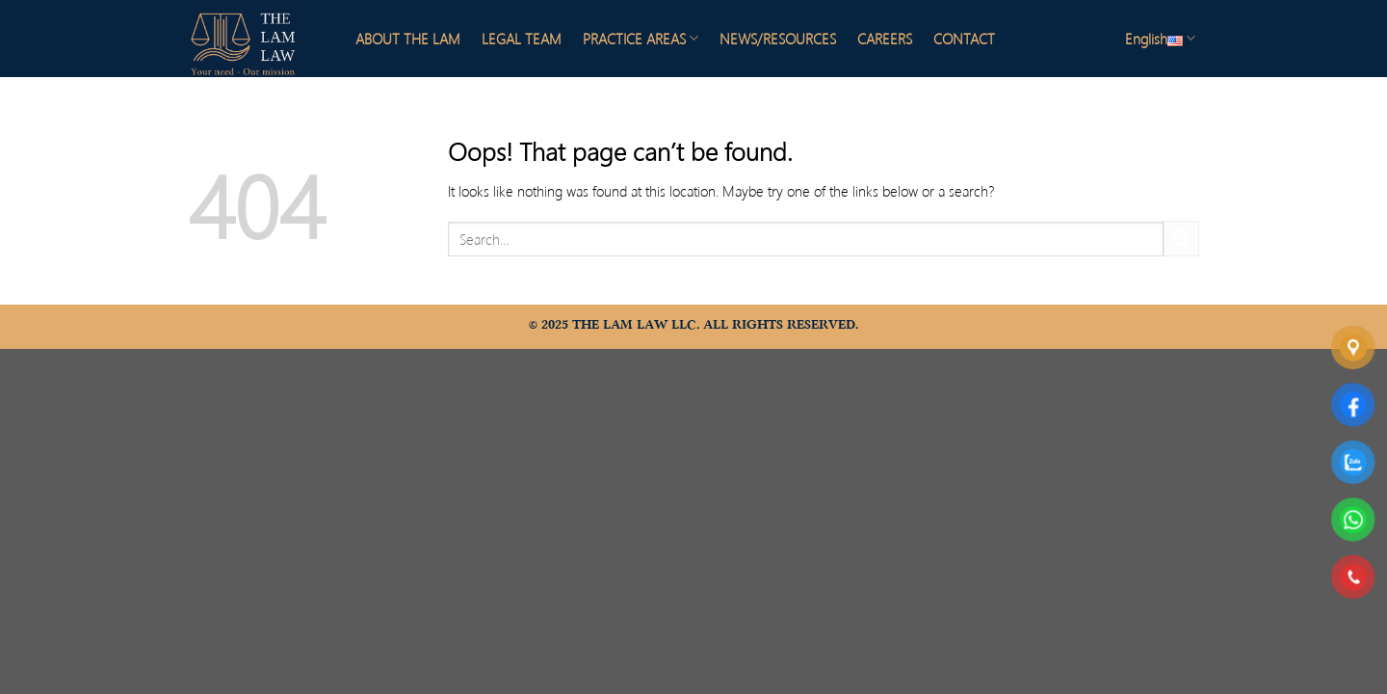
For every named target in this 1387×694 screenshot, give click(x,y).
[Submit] (1181, 238)
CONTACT (964, 38)
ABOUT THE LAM (407, 38)
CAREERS (884, 38)
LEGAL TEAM (522, 38)
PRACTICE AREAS (640, 38)
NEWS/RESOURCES (778, 38)
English (1160, 38)
